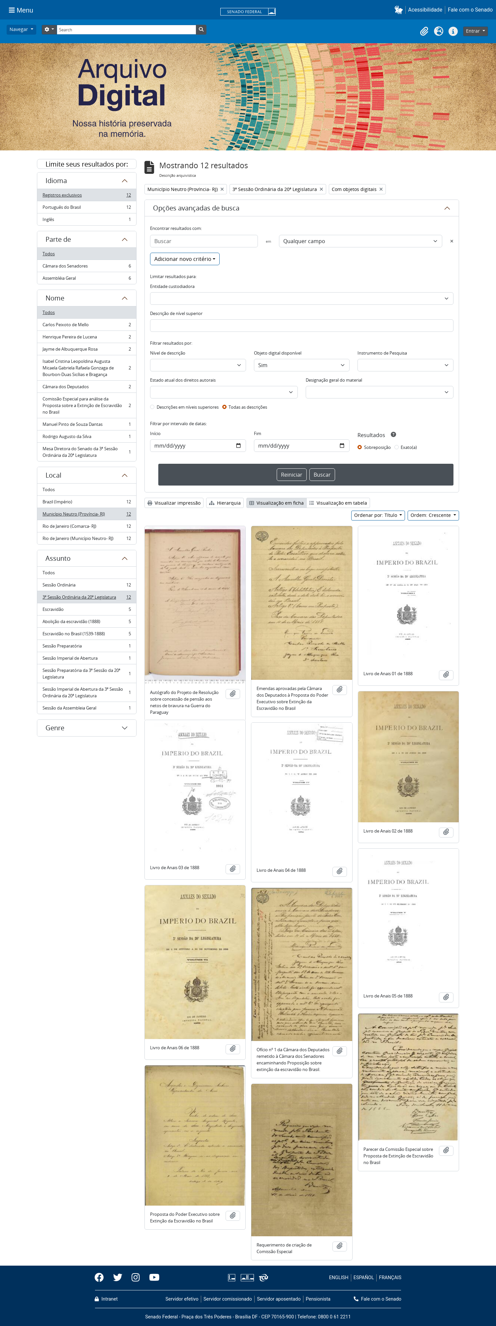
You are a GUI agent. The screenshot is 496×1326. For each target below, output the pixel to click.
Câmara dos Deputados (86, 388)
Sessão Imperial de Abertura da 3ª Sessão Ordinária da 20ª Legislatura (86, 692)
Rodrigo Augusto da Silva (86, 438)
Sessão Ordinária (86, 586)
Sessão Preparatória (86, 647)
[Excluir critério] (451, 241)
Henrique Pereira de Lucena (86, 338)
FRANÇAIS (390, 1277)
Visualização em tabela (338, 503)
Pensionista (318, 1299)
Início (155, 433)
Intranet (106, 1299)
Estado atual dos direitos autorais (183, 380)
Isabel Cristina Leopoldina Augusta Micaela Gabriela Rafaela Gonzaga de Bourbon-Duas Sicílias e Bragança (86, 367)
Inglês (86, 220)
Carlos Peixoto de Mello (86, 326)
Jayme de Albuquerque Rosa (86, 350)
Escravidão (86, 611)
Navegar (19, 29)
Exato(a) (409, 447)
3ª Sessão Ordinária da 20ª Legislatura (86, 598)
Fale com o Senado (470, 10)
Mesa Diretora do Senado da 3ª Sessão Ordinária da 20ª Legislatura (86, 452)
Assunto (58, 558)
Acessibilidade (425, 10)
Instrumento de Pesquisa (382, 353)
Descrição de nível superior (176, 313)
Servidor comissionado (227, 1299)
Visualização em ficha (276, 503)
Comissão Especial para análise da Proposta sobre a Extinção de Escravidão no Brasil (86, 405)
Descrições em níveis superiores (188, 407)
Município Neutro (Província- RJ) (86, 515)
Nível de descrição (167, 353)
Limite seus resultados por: (87, 164)
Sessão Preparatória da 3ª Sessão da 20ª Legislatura (86, 673)
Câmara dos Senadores (86, 267)
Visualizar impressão (174, 503)
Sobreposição (377, 447)
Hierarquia (225, 503)
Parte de (58, 239)
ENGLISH (339, 1277)
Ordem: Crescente (431, 515)
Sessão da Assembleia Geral (86, 709)
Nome (55, 298)
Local (53, 475)
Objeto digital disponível (277, 353)
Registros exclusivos (86, 196)
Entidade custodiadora (172, 286)
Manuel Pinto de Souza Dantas (86, 425)
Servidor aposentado (278, 1299)
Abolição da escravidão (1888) (86, 623)
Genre (55, 727)
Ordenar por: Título (376, 515)
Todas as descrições (248, 407)
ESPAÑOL (364, 1277)
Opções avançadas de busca (196, 208)
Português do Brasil (86, 208)
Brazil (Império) (86, 503)
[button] (399, 9)
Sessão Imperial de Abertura (86, 659)
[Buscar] (204, 241)
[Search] (126, 30)
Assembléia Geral (86, 279)
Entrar (473, 31)
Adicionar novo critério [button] (182, 259)
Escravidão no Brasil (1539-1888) (86, 635)
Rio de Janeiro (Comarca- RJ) (86, 527)
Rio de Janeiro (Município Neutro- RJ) (86, 539)
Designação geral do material (334, 380)
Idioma (56, 180)
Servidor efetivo (182, 1299)
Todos (49, 254)
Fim (257, 433)
